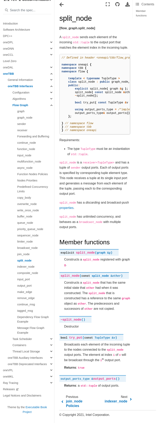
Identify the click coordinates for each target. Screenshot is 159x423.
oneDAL (8, 67)
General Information (20, 79)
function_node (26, 149)
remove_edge (26, 298)
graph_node (24, 117)
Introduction (10, 23)
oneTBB (8, 73)
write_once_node (28, 210)
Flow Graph (20, 105)
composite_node (27, 273)
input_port (23, 279)
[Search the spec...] (27, 10)
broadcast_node (27, 247)
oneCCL (8, 54)
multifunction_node (29, 161)
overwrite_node (27, 204)
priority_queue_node (30, 229)
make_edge (24, 292)
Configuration (21, 92)
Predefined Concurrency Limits (32, 189)
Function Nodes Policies (32, 174)
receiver (22, 130)
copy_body (24, 197)
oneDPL (8, 42)
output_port (24, 285)
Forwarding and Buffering (33, 136)
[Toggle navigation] (61, 5)
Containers (19, 345)
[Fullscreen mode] (107, 4)
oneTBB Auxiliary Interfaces (25, 357)
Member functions (141, 13)
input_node (24, 155)
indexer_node (25, 266)
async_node (25, 167)
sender (21, 124)
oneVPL (8, 370)
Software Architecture (16, 29)
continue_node (26, 142)
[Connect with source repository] (117, 4)
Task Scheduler (22, 339)
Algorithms (19, 98)
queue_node (25, 222)
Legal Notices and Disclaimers (22, 395)
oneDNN (8, 48)
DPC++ (7, 36)
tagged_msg (25, 310)
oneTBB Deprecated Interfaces (27, 364)
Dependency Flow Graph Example (33, 319)
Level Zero (9, 61)
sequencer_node (27, 235)
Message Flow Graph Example (30, 330)
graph (21, 111)
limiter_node (25, 241)
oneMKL (8, 376)
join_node (23, 254)
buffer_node (24, 216)
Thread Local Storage (26, 351)
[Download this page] (127, 4)
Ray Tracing (10, 382)
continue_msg (26, 304)
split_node (24, 260)
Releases (9, 389)
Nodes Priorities (27, 180)
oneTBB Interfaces (20, 86)
